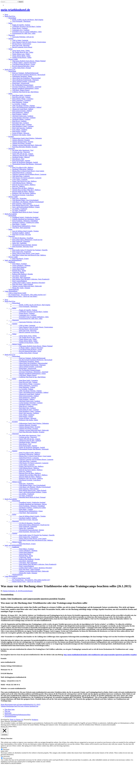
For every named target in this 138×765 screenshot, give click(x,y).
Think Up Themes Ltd (16, 719)
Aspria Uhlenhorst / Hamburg (21, 265)
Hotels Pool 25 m (10, 69)
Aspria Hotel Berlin (18, 269)
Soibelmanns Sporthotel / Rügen (22, 76)
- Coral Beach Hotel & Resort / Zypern (27, 349)
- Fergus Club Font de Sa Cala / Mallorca (27, 466)
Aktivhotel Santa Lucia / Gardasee (22, 116)
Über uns (7, 711)
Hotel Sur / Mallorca (18, 186)
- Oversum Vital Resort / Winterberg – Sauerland (30, 372)
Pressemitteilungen (27, 591)
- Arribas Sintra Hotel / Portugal (25, 353)
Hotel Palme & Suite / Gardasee (22, 124)
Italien (10, 23)
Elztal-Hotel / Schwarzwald (20, 83)
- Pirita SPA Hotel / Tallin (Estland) (26, 569)
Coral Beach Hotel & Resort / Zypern (23, 64)
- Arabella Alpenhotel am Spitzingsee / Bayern (29, 504)
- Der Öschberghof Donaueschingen (26, 370)
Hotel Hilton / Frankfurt (19, 264)
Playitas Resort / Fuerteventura (21, 44)
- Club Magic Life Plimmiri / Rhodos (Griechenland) (31, 487)
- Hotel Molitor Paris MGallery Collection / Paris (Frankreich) (34, 564)
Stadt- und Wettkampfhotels (13, 260)
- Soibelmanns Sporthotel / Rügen (25, 361)
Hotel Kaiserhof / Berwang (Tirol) (22, 246)
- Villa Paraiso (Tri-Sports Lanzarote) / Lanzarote (30, 463)
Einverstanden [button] (111, 725)
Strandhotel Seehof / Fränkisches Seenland (25, 217)
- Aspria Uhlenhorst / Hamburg (24, 550)
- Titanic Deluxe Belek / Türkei (24, 341)
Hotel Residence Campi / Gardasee (23, 126)
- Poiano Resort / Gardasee (23, 313)
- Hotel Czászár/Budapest (23, 566)
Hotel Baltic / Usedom (19, 224)
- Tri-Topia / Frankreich (22, 495)
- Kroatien (13, 421)
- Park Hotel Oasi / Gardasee (24, 408)
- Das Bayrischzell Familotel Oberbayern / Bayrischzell (32, 360)
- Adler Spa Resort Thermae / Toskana (27, 391)
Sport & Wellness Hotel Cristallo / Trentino (25, 231)
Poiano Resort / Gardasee (20, 28)
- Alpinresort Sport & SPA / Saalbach (26, 440)
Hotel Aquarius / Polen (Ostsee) (22, 203)
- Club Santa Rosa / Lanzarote (24, 461)
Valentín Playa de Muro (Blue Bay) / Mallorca (26, 190)
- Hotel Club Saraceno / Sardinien (25, 413)
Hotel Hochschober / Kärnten (21, 160)
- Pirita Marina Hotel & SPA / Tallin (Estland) (29, 490)
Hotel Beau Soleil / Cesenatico (21, 95)
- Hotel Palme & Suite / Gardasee (25, 409)
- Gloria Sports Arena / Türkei (24, 336)
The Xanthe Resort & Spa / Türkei (22, 52)
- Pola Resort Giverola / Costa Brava (26, 480)
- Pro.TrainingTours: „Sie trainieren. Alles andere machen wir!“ (29, 580)
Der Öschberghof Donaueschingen (22, 85)
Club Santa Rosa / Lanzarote (21, 176)
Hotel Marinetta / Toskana (20, 102)
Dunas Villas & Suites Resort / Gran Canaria (25, 253)
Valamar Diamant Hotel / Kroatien (22, 141)
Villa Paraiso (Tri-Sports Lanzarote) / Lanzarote (26, 178)
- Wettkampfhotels (15, 574)
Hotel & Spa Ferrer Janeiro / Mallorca (23, 184)
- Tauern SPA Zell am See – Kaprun (26, 439)
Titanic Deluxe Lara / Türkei (21, 54)
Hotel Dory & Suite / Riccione (21, 234)
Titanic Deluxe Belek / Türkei (21, 56)
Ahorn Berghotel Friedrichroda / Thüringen (25, 80)
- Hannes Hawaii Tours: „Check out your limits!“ (24, 581)
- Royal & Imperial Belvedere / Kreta (26, 351)
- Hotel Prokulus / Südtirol (23, 399)
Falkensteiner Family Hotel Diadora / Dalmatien (27, 138)
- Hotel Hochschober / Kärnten (24, 446)
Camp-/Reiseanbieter (11, 291)
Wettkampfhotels (13, 289)
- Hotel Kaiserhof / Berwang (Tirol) (26, 531)
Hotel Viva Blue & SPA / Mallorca (22, 167)
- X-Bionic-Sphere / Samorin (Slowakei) (27, 348)
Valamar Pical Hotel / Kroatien (21, 143)
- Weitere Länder (15, 344)
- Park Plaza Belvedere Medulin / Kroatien (28, 432)
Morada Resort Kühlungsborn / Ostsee (24, 226)
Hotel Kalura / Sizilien (19, 131)
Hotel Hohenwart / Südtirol (20, 112)
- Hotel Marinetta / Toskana (23, 387)
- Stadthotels (13, 547)
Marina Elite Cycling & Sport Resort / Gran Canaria (28, 171)
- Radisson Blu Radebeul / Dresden (26, 559)
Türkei (10, 49)
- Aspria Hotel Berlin (21, 554)
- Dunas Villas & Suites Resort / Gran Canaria (29, 538)
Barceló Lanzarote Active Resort (22, 47)
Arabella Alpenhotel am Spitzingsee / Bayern (26, 219)
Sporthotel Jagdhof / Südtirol (21, 233)
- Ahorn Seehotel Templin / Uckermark (27, 366)
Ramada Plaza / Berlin (19, 270)
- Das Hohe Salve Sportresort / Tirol (26, 435)
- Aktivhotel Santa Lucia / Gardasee (26, 401)
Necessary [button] (4, 747)
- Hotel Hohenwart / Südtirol (24, 397)
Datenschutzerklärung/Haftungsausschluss (17, 714)
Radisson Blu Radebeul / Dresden (22, 274)
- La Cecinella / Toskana (22, 389)
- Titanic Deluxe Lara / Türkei (24, 339)
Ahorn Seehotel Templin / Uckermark (23, 81)
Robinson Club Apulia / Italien (21, 135)
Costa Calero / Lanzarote (19, 179)
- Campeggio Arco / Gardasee (24, 315)
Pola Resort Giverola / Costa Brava (23, 195)
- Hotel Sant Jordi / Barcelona (24, 330)
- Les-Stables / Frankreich (23, 494)
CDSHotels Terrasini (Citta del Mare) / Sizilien (26, 26)
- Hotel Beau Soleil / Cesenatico (25, 380)
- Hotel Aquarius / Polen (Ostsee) (25, 489)
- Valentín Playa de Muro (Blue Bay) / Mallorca (29, 475)
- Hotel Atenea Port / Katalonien (25, 537)
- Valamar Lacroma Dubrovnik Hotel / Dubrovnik (30, 430)
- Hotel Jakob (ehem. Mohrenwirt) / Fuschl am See (30, 525)
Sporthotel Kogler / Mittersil (21, 157)
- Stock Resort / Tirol (21, 444)
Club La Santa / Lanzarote (20, 40)
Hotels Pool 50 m (10, 16)
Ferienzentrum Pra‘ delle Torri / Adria (23, 33)
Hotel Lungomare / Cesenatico (21, 100)
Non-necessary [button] (5, 756)
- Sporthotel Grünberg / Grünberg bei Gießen (29, 507)
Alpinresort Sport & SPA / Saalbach (23, 155)
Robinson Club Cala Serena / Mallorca (24, 193)
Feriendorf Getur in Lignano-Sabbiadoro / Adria (27, 31)
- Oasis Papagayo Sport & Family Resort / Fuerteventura (32, 327)
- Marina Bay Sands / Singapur (24, 573)
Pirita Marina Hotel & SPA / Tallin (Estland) (25, 205)
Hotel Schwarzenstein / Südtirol (22, 111)
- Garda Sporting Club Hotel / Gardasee (27, 403)
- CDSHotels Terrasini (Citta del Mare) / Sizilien (30, 311)
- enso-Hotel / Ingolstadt (22, 561)
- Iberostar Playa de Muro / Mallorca (26, 473)
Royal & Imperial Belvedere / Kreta (23, 66)
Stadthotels (11, 262)
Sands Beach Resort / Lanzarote (22, 172)
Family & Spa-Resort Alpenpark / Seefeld (25, 162)
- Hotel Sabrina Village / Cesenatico (26, 384)
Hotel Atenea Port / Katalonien (21, 251)
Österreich (11, 35)
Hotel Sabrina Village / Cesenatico (22, 99)
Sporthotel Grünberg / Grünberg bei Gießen (25, 222)
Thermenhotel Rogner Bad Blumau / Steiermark (27, 164)
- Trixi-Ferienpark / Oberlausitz (24, 306)
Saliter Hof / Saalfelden (19, 243)
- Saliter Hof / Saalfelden (23, 528)
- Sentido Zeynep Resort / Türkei (25, 342)
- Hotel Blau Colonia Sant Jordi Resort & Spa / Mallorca (32, 540)
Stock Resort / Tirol (18, 159)
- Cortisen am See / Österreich (24, 437)
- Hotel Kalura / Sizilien (22, 416)
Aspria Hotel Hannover (19, 267)
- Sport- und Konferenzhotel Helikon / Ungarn (29, 492)
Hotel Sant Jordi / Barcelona (20, 45)
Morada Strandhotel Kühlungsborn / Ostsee (25, 88)
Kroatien (11, 136)
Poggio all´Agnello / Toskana (21, 25)
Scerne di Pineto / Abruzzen (20, 133)
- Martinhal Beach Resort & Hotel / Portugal (28, 497)
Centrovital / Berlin (18, 272)
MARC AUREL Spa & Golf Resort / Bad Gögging (27, 19)
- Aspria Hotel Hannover (22, 552)
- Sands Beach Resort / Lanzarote (25, 458)
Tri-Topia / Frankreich (19, 210)
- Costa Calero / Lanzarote (23, 464)
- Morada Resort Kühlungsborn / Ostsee (27, 511)
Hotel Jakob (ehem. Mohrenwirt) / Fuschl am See (27, 239)
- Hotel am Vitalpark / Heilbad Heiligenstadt (28, 358)
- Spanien (12, 323)
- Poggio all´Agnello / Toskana (24, 310)
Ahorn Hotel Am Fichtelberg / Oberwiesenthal (26, 78)
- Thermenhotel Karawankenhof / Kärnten (28, 530)
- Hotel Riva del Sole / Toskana (24, 382)
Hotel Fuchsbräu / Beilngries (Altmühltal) (25, 221)
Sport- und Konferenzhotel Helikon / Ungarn (26, 207)
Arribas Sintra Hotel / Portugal (21, 68)
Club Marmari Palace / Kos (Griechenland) (25, 200)
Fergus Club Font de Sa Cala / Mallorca (24, 181)
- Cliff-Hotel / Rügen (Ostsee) (24, 375)
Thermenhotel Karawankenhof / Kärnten (24, 245)
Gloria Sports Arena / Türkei (21, 50)
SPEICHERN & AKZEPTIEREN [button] (11, 763)
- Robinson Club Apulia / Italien (25, 420)
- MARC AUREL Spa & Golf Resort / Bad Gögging (31, 305)
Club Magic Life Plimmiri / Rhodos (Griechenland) (28, 202)
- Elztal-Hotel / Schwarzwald (24, 368)
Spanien (10, 38)
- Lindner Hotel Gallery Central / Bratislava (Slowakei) (32, 568)
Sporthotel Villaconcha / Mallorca (22, 169)
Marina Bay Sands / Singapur (21, 288)
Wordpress (35, 719)
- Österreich (13, 320)
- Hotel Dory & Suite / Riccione (25, 519)
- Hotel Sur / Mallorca (22, 471)
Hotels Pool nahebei (11, 214)
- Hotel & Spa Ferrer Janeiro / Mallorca (27, 470)
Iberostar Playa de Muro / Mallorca (23, 188)
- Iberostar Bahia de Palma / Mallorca (26, 476)
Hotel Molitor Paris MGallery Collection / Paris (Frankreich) (30, 279)
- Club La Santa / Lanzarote (23, 325)
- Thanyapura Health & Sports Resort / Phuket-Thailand (32, 346)
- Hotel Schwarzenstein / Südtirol (25, 396)
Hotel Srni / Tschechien (19, 198)
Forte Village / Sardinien (19, 129)
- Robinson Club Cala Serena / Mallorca (27, 478)
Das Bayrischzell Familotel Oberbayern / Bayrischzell (28, 74)
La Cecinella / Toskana (19, 104)
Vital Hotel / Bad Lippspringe (21, 227)
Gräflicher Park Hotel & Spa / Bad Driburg (25, 92)
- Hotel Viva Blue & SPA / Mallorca (26, 452)
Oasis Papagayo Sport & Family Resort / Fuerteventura (29, 42)
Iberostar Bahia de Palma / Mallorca (23, 191)
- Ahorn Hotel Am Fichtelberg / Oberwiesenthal (29, 363)
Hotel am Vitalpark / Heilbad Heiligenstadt (25, 73)
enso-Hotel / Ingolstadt (19, 276)
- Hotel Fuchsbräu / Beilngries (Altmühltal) (28, 506)
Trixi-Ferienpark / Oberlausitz (21, 21)
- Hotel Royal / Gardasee (22, 406)
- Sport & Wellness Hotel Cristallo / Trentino (29, 516)
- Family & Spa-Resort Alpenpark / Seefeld (28, 447)
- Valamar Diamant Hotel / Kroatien (26, 427)
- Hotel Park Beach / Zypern (24, 544)
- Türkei (12, 334)
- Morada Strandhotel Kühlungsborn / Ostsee (29, 373)
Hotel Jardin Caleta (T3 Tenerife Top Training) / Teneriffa (29, 250)
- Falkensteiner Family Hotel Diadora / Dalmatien (30, 423)
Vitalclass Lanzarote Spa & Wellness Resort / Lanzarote (29, 174)
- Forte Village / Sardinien (23, 415)
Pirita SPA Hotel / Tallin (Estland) (22, 284)
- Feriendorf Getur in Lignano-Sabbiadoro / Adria (30, 317)
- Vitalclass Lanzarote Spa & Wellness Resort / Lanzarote (32, 459)
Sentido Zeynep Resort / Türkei (21, 57)
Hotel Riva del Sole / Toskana (21, 97)
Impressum (8, 713)
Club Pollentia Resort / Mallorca (22, 183)
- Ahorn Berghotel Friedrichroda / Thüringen (29, 365)
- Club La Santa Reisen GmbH (19, 578)
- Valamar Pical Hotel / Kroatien (25, 428)
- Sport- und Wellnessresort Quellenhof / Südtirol (30, 392)
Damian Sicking (8, 591)
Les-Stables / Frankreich (19, 209)
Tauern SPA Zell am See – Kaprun (22, 154)
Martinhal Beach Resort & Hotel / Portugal (25, 212)
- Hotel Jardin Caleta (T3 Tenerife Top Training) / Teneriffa (33, 535)
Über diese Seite (10, 709)
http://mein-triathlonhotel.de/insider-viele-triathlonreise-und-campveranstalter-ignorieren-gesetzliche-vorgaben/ (100, 654)
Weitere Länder (13, 59)
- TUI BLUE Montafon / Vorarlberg (26, 523)
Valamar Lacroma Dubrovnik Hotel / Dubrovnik (27, 145)
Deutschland (12, 18)
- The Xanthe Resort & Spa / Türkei (26, 337)
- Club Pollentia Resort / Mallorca (25, 468)
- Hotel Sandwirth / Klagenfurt (24, 526)
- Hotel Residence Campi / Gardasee (26, 411)
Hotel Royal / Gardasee (19, 121)
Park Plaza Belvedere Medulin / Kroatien (24, 147)
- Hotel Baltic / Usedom (22, 509)
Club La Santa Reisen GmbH (17, 293)
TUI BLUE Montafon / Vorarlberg (22, 238)
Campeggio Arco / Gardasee (20, 30)
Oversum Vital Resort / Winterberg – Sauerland (26, 86)
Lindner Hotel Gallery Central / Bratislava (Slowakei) (28, 282)
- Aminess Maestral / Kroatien (24, 425)
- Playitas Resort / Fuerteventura (25, 329)
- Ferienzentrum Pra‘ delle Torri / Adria (27, 318)
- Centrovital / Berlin (21, 557)
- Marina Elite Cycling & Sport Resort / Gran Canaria (31, 456)
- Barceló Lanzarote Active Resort (25, 332)
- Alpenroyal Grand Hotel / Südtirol (26, 394)
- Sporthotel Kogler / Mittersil (24, 442)
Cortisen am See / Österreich (21, 152)
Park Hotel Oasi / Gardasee (20, 123)
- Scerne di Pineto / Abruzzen (24, 418)
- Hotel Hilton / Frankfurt (23, 549)
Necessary (6, 749)
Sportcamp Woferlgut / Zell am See (23, 37)
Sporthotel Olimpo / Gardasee (21, 119)
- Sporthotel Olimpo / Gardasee (24, 404)
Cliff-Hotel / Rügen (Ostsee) (21, 90)
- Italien (12, 308)
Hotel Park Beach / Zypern (20, 258)
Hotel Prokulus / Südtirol (19, 114)
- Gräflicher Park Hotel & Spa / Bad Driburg (28, 377)
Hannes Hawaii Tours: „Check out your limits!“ (22, 296)
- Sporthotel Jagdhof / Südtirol (24, 518)
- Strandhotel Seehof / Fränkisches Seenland (28, 502)
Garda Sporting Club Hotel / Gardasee (24, 117)
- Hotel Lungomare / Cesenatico (25, 385)
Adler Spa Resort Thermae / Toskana (23, 105)
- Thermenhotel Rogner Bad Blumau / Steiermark (30, 449)
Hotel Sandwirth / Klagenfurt (21, 241)
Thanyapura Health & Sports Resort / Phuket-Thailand (28, 61)
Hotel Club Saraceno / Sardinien (22, 128)
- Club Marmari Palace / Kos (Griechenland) (28, 485)
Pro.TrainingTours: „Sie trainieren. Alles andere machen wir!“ (27, 294)
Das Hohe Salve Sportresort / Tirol (22, 150)
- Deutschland (14, 303)
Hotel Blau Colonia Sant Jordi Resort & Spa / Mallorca (29, 255)
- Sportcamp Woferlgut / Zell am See (26, 322)
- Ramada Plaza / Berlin (22, 556)
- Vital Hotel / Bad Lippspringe (24, 513)
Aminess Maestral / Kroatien (21, 140)
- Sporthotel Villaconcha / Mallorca (26, 454)
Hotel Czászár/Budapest (19, 281)
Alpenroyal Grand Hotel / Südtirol (22, 109)
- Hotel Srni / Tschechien (22, 483)
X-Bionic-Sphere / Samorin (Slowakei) (24, 62)
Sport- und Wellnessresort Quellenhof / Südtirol (26, 107)
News (6, 14)
